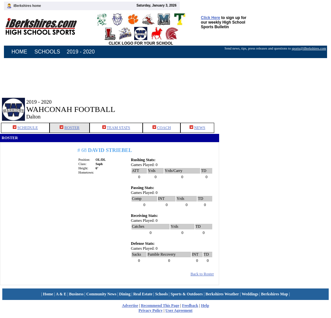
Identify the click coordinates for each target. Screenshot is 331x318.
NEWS (199, 127)
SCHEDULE (27, 127)
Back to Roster (202, 274)
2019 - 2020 (80, 51)
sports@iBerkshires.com (309, 48)
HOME (19, 51)
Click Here (210, 17)
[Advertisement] (275, 104)
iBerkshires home (27, 6)
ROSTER (71, 127)
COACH (164, 127)
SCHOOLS (47, 51)
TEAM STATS (118, 127)
